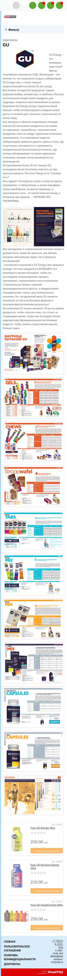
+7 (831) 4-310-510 (57, 944)
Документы (12, 964)
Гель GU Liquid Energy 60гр (47, 905)
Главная (9, 941)
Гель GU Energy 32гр (43, 828)
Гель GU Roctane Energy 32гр (45, 866)
